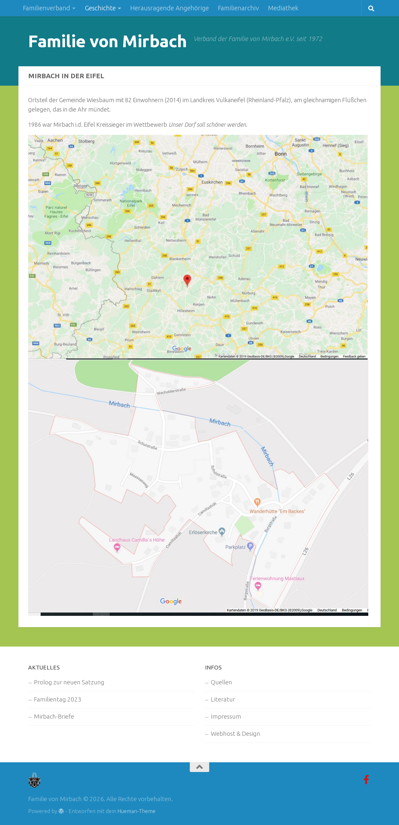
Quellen (221, 682)
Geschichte (100, 8)
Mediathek (283, 8)
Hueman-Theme (136, 811)
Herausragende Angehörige (169, 8)
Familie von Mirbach (107, 40)
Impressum (226, 716)
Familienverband (46, 8)
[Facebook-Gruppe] (366, 779)
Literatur (223, 699)
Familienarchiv (238, 8)
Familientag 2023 (57, 699)
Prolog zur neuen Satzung (69, 682)
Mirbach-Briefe (54, 716)
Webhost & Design (235, 733)
